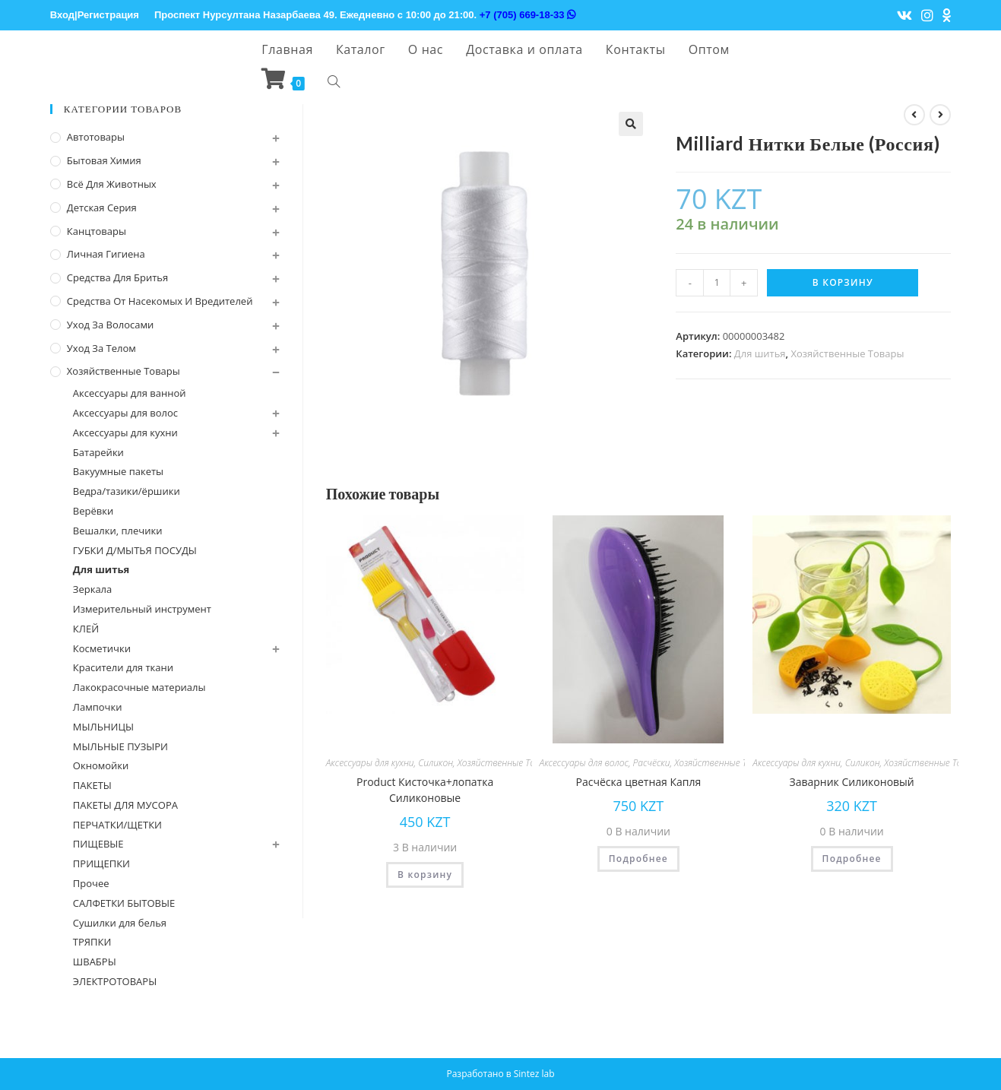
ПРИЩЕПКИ (101, 863)
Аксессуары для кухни (370, 762)
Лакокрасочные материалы (139, 687)
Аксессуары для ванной (129, 393)
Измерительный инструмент (142, 609)
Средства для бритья (117, 277)
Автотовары (96, 137)
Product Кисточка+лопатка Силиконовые (424, 790)
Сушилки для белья (119, 923)
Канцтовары (96, 231)
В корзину (843, 282)
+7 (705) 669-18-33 (527, 15)
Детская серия (102, 207)
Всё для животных (112, 184)
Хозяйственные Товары (847, 353)
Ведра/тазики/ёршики (126, 491)
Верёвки (93, 511)
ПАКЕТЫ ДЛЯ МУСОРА (125, 805)
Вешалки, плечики (118, 530)
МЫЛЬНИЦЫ (103, 727)
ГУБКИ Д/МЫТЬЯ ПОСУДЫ (135, 550)
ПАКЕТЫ (92, 785)
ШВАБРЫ (94, 961)
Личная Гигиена (106, 254)
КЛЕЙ (86, 628)
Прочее (91, 883)
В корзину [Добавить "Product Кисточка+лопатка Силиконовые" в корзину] (425, 874)
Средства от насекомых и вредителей (160, 301)
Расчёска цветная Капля (639, 782)
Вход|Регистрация (94, 15)
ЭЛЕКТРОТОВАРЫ (115, 981)
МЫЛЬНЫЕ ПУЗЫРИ (120, 746)
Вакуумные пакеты (118, 471)
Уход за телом (101, 348)
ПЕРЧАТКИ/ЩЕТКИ (117, 825)
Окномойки (100, 765)
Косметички (102, 648)
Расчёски (651, 762)
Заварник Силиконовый (852, 782)
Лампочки (97, 707)
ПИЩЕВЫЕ (98, 844)
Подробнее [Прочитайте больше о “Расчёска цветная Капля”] (638, 858)
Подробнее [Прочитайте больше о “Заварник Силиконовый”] (852, 858)
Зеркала (92, 589)
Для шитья (760, 353)
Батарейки (98, 452)
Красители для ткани (123, 667)
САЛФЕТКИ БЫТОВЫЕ (124, 903)
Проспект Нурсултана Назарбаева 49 (244, 15)
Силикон (435, 762)
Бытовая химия (104, 160)
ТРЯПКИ (92, 942)
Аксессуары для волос (584, 762)
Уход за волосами (110, 324)
